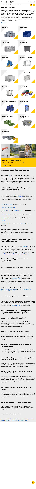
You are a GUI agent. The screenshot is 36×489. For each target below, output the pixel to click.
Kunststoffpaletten (24, 253)
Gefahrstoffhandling (16, 278)
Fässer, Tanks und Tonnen (7, 204)
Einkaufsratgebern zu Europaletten (11, 253)
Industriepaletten (9, 418)
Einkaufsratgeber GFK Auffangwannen (9, 289)
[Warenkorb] (34, 2)
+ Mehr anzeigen (4, 22)
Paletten (25, 246)
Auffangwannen (4, 279)
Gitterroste (3, 418)
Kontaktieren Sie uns (16, 305)
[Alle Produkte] (1, 2)
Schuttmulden (24, 420)
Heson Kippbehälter (10, 420)
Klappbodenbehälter (18, 210)
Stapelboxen (4, 220)
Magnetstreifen (30, 418)
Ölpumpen (3, 420)
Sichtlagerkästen (5, 217)
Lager (10, 175)
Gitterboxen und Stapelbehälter (8, 207)
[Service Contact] (33, 482)
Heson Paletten (17, 420)
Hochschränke (23, 418)
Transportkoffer (16, 418)
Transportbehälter (5, 223)
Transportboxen (24, 223)
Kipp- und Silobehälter (6, 210)
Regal (14, 195)
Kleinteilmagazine (5, 214)
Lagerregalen (20, 196)
